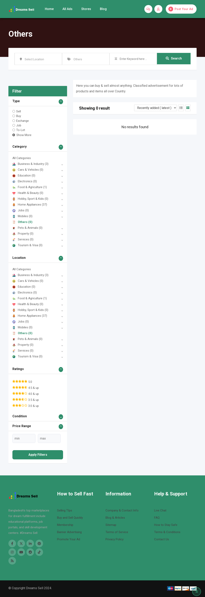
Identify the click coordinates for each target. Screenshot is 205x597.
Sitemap (111, 525)
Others (22, 222)
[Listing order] (155, 108)
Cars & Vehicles (27, 169)
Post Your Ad (180, 9)
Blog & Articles (115, 517)
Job (18, 125)
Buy (18, 116)
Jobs (20, 210)
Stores (86, 9)
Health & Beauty (27, 193)
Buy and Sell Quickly (70, 517)
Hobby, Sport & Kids (30, 199)
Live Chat (160, 510)
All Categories (21, 158)
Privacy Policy (115, 539)
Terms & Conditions (167, 532)
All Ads (67, 9)
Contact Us (161, 539)
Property (22, 233)
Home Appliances (29, 204)
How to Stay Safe (165, 525)
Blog (103, 9)
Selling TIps (64, 510)
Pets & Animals (27, 228)
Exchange (22, 120)
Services (22, 239)
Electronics (24, 181)
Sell (18, 111)
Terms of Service (117, 532)
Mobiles (22, 216)
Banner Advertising (69, 532)
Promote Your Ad (68, 539)
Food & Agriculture (29, 187)
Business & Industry (30, 164)
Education (23, 175)
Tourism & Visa (27, 245)
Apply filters (37, 455)
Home (49, 9)
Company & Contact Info (122, 510)
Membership (65, 525)
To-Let (20, 130)
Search (174, 59)
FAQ (157, 517)
